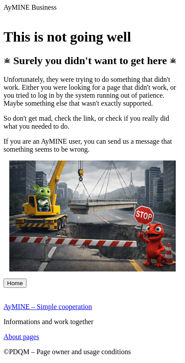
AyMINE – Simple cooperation (48, 306)
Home (15, 283)
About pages (21, 336)
